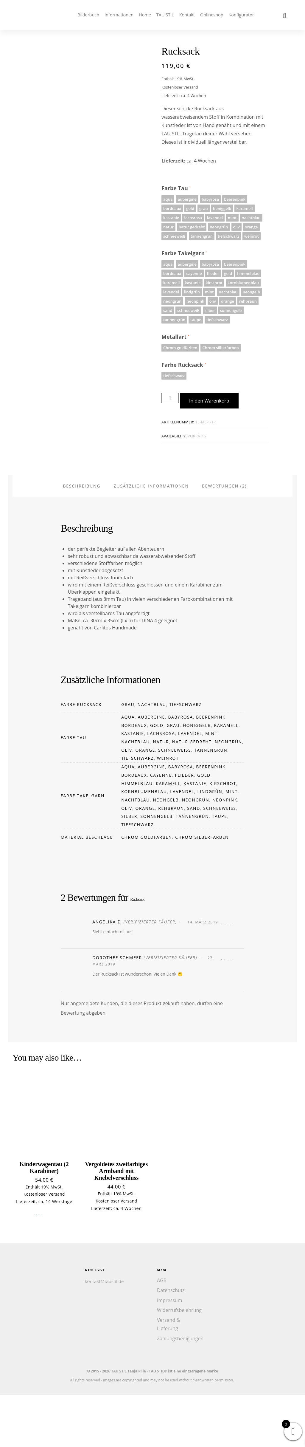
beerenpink (210, 769)
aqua (128, 769)
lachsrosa (161, 786)
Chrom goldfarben (146, 889)
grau (127, 757)
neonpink (224, 852)
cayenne (161, 827)
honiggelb (197, 777)
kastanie (132, 786)
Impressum (169, 1352)
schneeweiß (174, 802)
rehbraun (171, 860)
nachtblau (152, 757)
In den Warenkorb (209, 400)
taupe (219, 869)
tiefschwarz (185, 757)
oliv (126, 802)
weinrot (168, 810)
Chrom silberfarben (202, 889)
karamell (226, 777)
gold (157, 777)
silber (129, 869)
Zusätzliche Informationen (151, 538)
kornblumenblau (144, 844)
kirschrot (222, 835)
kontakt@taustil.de (104, 1334)
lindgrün (209, 844)
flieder (184, 827)
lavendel (190, 786)
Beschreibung (81, 538)
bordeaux (134, 777)
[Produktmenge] (170, 398)
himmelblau (137, 835)
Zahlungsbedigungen (180, 1390)
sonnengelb (157, 869)
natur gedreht (192, 794)
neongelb (166, 852)
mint (211, 786)
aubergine (151, 769)
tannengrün (210, 802)
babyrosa (180, 769)
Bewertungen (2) (224, 538)
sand (193, 860)
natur (161, 794)
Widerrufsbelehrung (179, 1362)
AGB (161, 1333)
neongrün (228, 794)
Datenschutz (171, 1342)
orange (145, 802)
